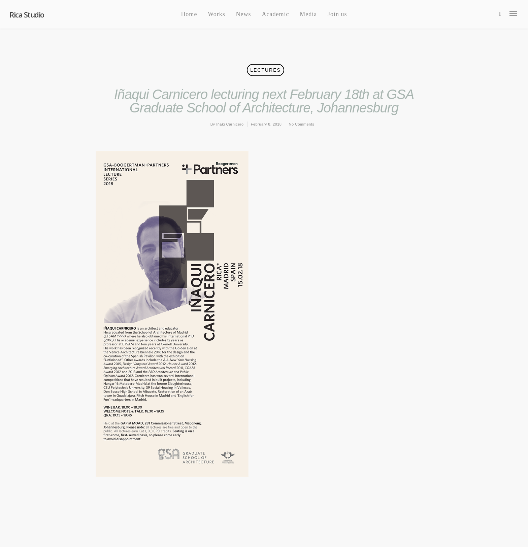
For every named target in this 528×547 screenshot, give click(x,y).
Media (308, 14)
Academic (275, 14)
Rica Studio (26, 14)
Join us (337, 14)
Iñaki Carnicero (229, 124)
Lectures (265, 70)
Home (189, 14)
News (243, 14)
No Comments (301, 124)
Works (216, 14)
